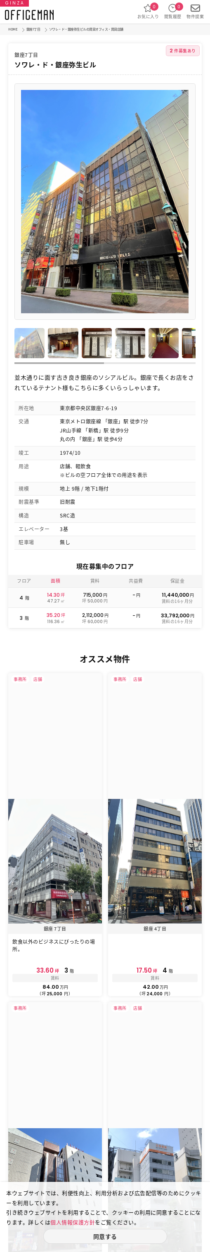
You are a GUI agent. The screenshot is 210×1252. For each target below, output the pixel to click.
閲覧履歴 (173, 11)
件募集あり (183, 50)
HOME (12, 29)
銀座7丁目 (33, 29)
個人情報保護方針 (72, 1222)
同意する (105, 1236)
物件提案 (195, 11)
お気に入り (148, 11)
